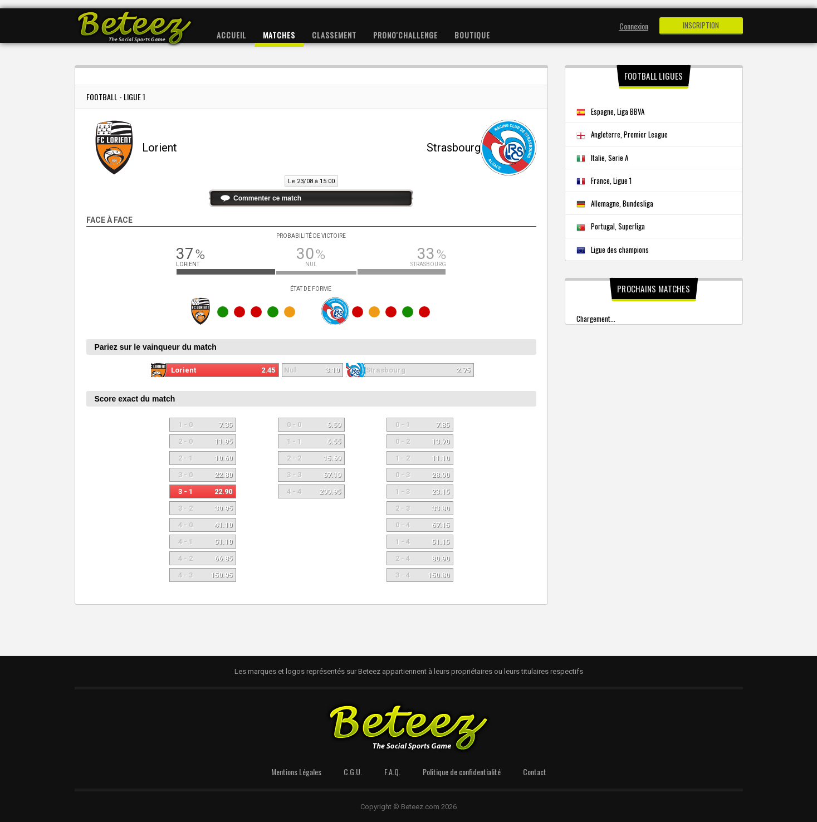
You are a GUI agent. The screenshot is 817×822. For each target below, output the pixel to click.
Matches (279, 35)
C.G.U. (353, 771)
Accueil (231, 35)
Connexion (633, 26)
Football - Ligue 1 (115, 96)
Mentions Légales (296, 771)
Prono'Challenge (405, 35)
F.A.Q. (392, 771)
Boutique (472, 35)
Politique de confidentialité (462, 771)
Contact (534, 771)
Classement (334, 35)
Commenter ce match (267, 198)
